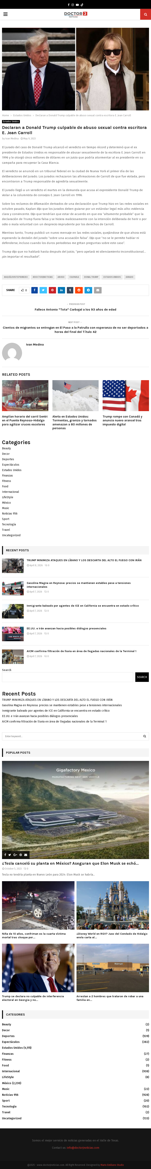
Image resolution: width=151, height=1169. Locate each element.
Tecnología (9, 524)
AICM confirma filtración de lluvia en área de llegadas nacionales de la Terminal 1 (81, 651)
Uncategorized (11, 535)
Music (5, 508)
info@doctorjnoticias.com (83, 1147)
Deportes (8, 459)
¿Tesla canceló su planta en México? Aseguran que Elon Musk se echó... (70, 863)
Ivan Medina (12, 138)
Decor (6, 454)
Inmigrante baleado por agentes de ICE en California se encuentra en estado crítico (83, 605)
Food (5, 486)
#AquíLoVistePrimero (16, 277)
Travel (6, 530)
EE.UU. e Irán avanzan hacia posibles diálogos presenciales (66, 628)
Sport (5, 519)
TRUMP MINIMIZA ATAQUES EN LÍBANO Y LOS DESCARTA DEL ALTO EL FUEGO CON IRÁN (84, 560)
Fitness (6, 481)
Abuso (61, 277)
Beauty (6, 448)
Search (6, 670)
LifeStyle (7, 497)
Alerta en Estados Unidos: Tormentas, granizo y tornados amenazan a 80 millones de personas (74, 422)
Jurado (129, 277)
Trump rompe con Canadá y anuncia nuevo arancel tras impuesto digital (122, 420)
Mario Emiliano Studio (112, 1165)
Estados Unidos (11, 121)
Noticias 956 (9, 513)
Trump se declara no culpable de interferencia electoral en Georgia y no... (33, 998)
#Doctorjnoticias (43, 277)
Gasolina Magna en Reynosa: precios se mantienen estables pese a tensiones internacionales (62, 705)
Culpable (74, 277)
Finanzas (7, 475)
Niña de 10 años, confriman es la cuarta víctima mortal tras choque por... (34, 935)
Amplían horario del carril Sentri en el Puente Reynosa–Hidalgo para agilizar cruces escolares (25, 420)
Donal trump (91, 277)
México (6, 502)
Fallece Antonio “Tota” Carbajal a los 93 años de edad (75, 309)
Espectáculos (10, 464)
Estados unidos (112, 277)
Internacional (10, 492)
